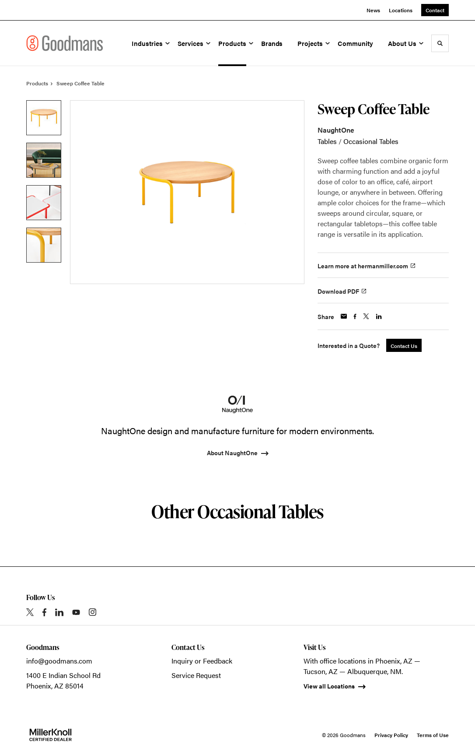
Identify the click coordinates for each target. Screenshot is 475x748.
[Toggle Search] (440, 43)
